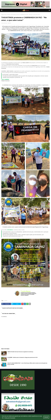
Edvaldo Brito (4, 23)
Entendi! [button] (46, 417)
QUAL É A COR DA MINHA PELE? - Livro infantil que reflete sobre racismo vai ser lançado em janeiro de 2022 (27, 363)
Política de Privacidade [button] (9, 417)
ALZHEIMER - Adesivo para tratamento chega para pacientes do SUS (22, 357)
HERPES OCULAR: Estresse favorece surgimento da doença (20, 351)
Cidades (8, 14)
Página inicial (3, 14)
